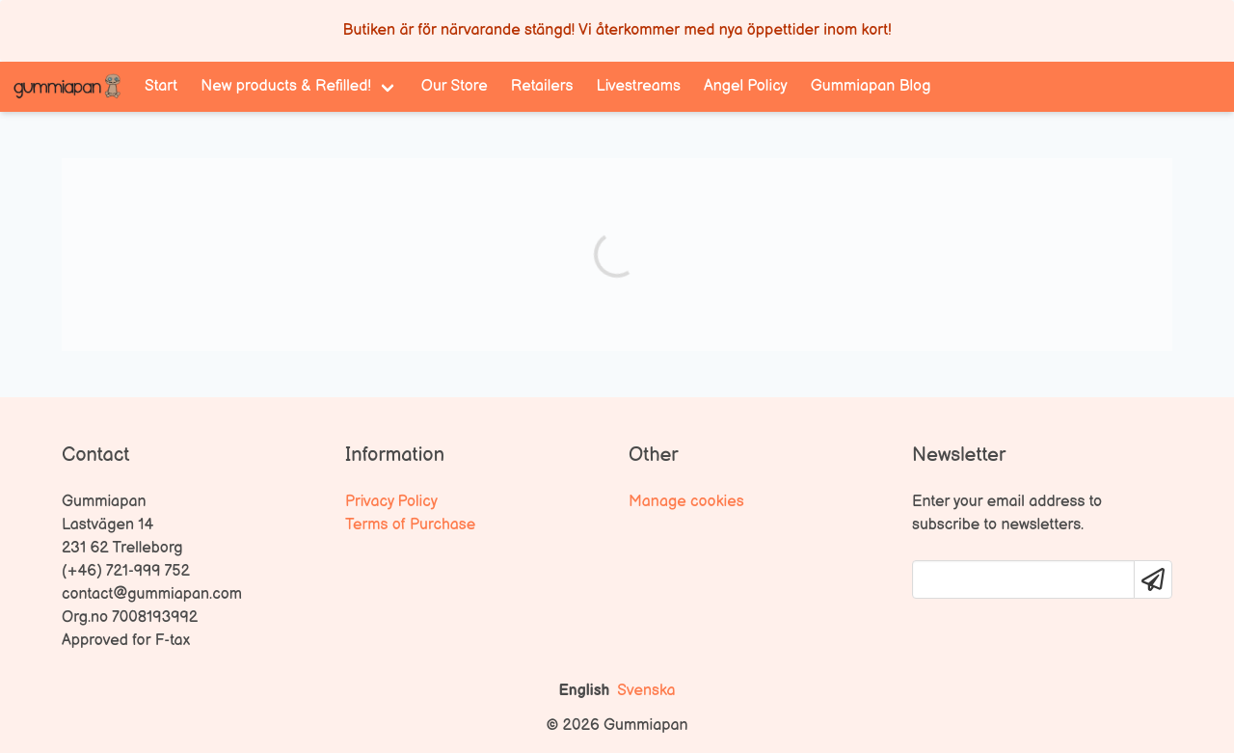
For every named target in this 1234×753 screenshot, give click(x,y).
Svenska (646, 691)
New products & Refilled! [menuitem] (286, 86)
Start (161, 86)
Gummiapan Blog (871, 86)
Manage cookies (686, 502)
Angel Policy (746, 86)
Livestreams (639, 86)
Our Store (454, 86)
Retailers (542, 86)
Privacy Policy (391, 502)
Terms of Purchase (410, 525)
